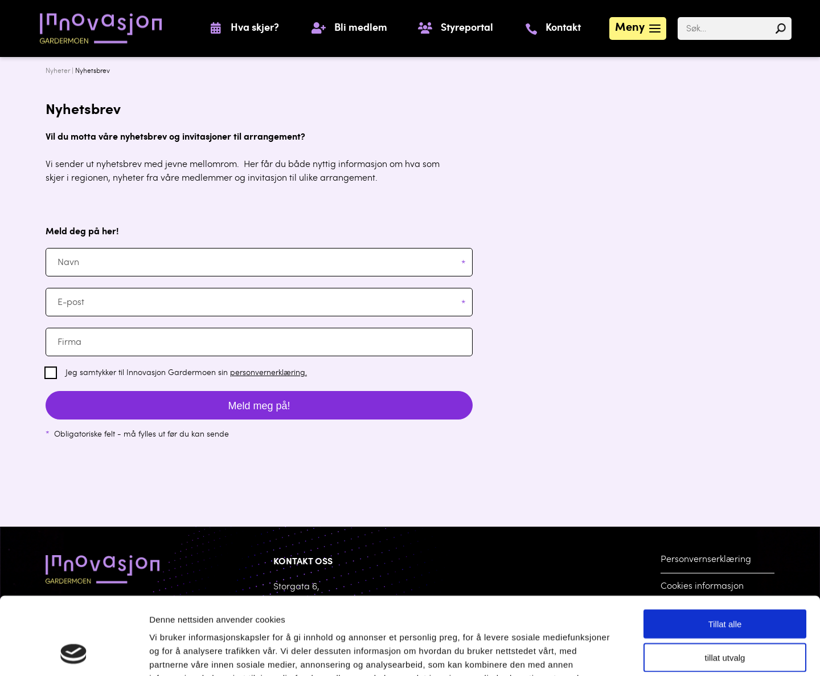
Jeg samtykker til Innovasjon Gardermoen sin (186, 373)
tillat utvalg (725, 587)
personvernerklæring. (268, 373)
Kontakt (563, 28)
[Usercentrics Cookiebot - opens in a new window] (74, 653)
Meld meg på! (259, 406)
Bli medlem (360, 28)
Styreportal (467, 28)
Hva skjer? (255, 28)
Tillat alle (725, 553)
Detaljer (592, 653)
